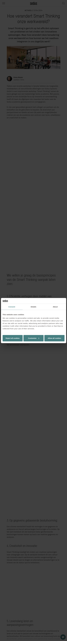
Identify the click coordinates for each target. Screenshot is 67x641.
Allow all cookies (54, 338)
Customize (33, 338)
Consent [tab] (11, 307)
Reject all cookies (13, 338)
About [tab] (55, 307)
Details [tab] (33, 307)
